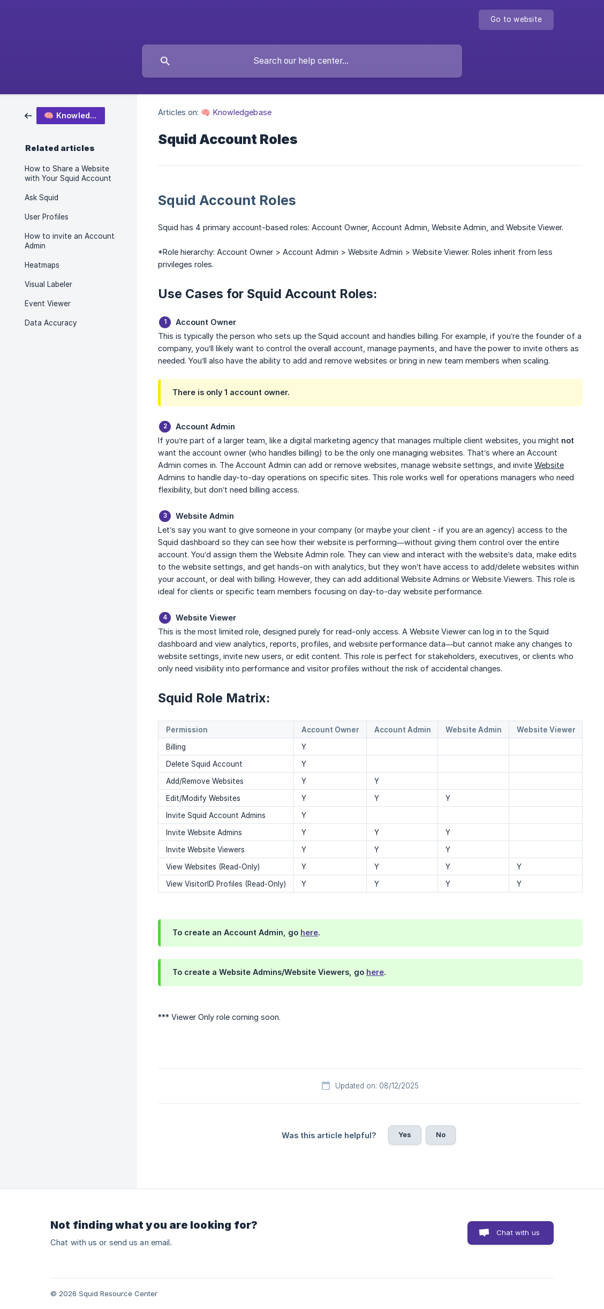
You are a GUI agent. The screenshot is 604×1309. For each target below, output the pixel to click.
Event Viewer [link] (48, 303)
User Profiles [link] (47, 217)
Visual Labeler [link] (48, 284)
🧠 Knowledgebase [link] (236, 112)
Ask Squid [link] (41, 197)
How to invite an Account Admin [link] (70, 241)
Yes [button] (404, 1134)
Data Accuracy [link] (51, 323)
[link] (65, 115)
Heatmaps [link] (42, 265)
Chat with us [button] (518, 1232)
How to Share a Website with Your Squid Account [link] (68, 173)
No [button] (441, 1134)
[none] (516, 20)
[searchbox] (302, 61)
